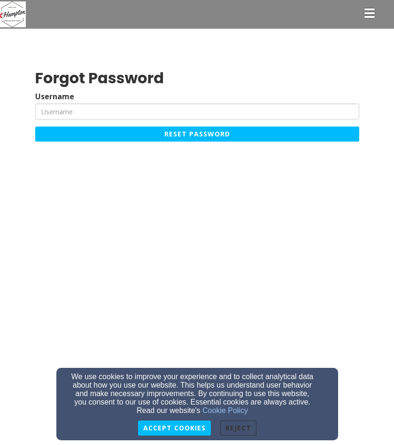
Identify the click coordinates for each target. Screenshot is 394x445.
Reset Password (197, 133)
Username (54, 97)
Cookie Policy (225, 410)
